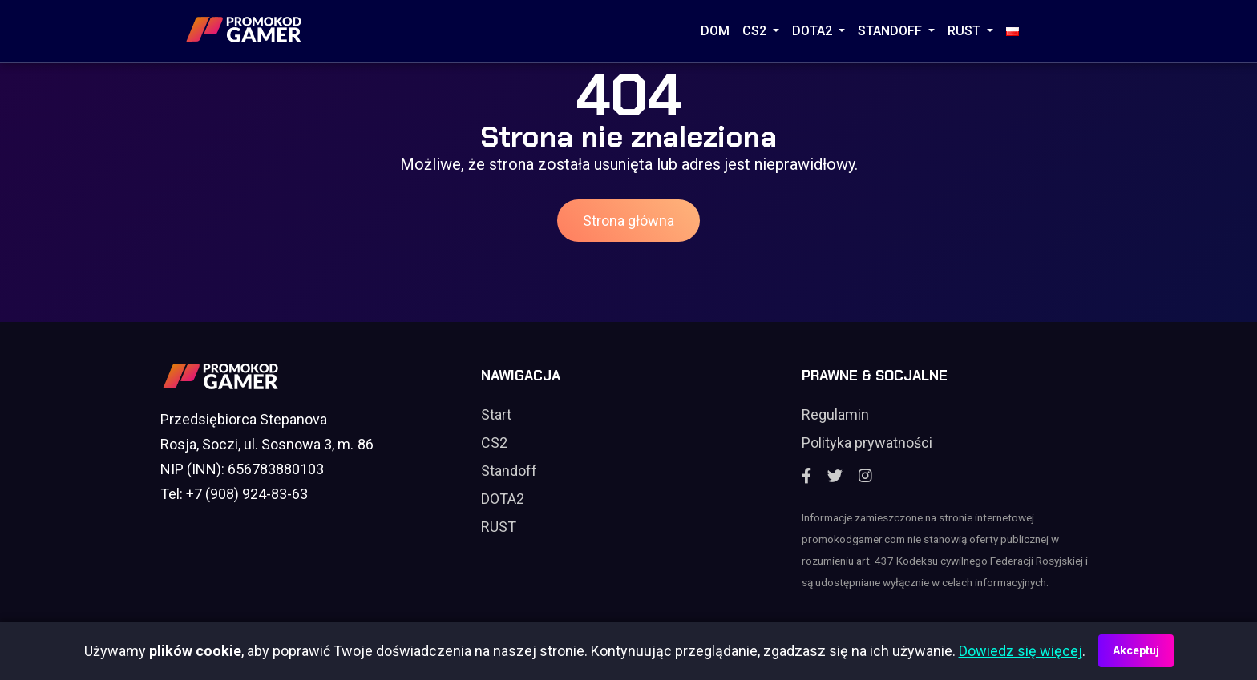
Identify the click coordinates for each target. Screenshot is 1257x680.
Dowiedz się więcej (1020, 650)
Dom (715, 30)
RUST (966, 30)
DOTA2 (813, 30)
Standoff (509, 470)
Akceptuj (1136, 650)
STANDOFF (891, 30)
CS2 (756, 30)
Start (496, 414)
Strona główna (628, 220)
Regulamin (835, 414)
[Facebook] (806, 476)
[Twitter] (835, 476)
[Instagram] (865, 476)
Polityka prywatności (867, 442)
